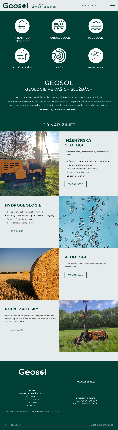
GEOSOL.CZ (16, 425)
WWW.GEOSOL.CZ (86, 382)
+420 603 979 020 (90, 5)
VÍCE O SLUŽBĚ (75, 184)
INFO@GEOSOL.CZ (90, 403)
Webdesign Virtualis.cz (102, 425)
